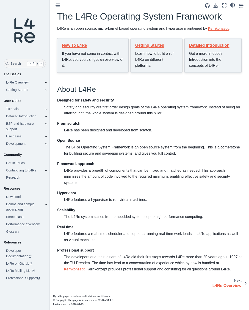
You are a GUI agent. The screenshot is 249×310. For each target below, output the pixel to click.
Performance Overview (22, 224)
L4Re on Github (17, 263)
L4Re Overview (17, 82)
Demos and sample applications (20, 206)
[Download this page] (216, 5)
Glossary (12, 231)
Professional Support (21, 278)
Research (13, 177)
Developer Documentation (17, 253)
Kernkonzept (218, 28)
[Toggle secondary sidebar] (241, 5)
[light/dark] (232, 5)
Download (13, 197)
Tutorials (12, 109)
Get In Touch (15, 163)
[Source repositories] (207, 5)
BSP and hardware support (20, 126)
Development (15, 143)
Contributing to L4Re (21, 170)
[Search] (25, 63)
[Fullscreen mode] (224, 5)
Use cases (13, 136)
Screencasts (15, 217)
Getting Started (17, 90)
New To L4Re (74, 45)
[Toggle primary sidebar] (57, 5)
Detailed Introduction (21, 116)
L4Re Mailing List (18, 270)
